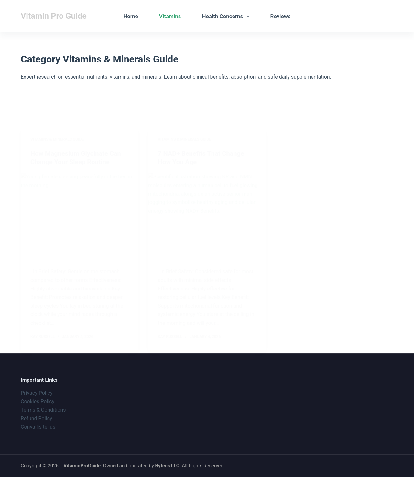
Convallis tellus (38, 427)
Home (130, 16)
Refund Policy (36, 418)
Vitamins (170, 16)
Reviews (280, 16)
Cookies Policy (37, 401)
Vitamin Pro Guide (54, 16)
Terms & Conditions (43, 410)
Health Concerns (227, 16)
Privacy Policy (37, 393)
